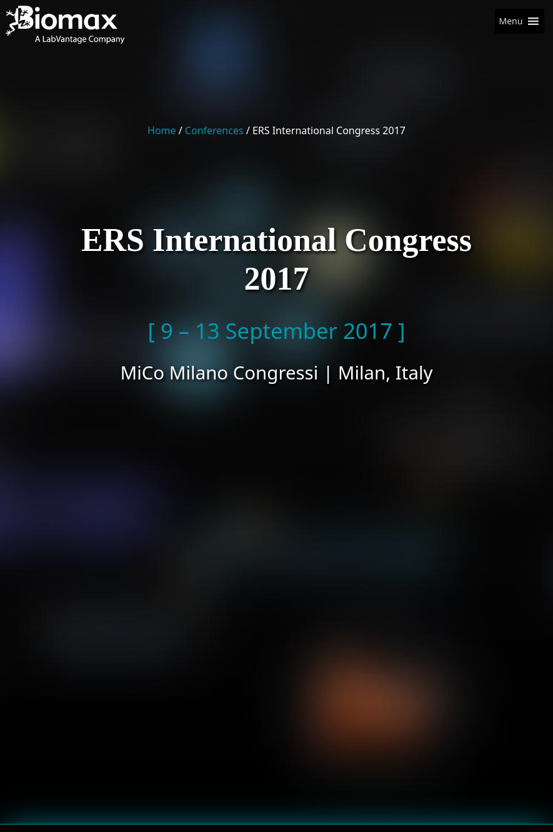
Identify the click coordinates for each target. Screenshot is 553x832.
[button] (510, 21)
